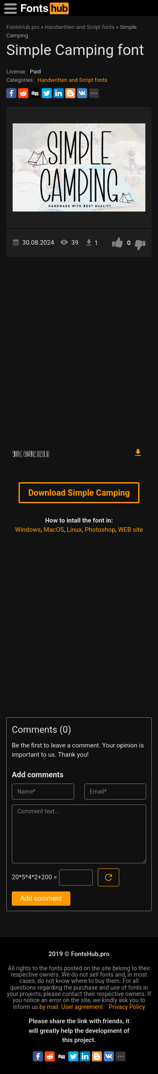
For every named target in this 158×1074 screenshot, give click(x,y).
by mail (49, 1006)
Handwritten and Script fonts (72, 80)
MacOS (54, 529)
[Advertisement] (79, 348)
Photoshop (100, 529)
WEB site (130, 529)
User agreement (82, 1006)
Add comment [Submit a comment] (41, 898)
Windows (28, 529)
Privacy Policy (127, 1006)
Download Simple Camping (79, 493)
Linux (74, 529)
